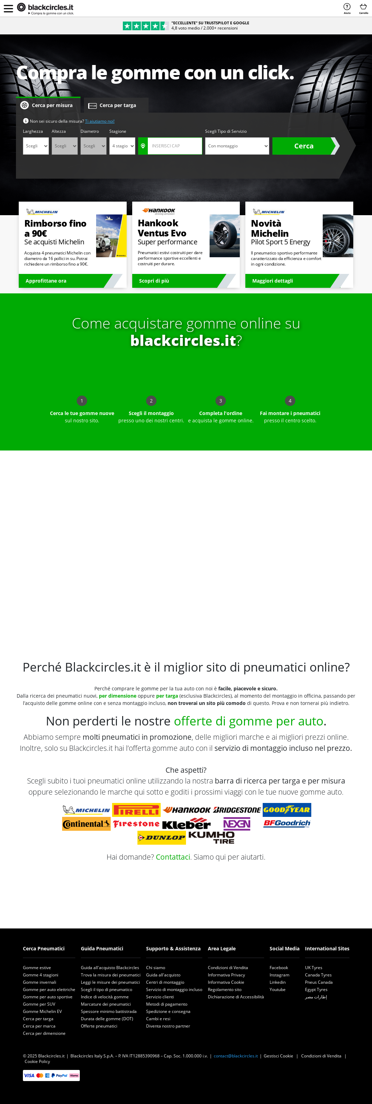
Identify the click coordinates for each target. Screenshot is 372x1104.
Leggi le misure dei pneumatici (110, 982)
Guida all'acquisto (163, 975)
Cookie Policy (37, 1061)
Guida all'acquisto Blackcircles (110, 968)
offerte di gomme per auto (248, 721)
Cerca (304, 146)
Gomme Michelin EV (42, 1011)
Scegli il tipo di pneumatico (106, 989)
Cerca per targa (38, 1019)
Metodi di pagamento (166, 1004)
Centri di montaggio (165, 982)
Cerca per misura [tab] (46, 105)
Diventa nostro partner (168, 1026)
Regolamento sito (225, 989)
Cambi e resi (158, 1019)
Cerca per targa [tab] (112, 105)
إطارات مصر (316, 997)
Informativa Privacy (226, 975)
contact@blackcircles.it (236, 1056)
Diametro (90, 131)
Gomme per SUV (39, 1004)
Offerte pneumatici (99, 1026)
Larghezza (33, 131)
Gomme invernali (39, 982)
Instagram (279, 975)
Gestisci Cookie (278, 1056)
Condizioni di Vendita (228, 968)
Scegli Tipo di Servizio (226, 131)
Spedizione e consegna (168, 1011)
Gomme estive (37, 968)
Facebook (279, 968)
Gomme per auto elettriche (49, 989)
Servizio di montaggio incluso (174, 989)
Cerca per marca (39, 1026)
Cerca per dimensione (44, 1033)
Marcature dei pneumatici (106, 1004)
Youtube (278, 989)
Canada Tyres (318, 975)
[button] (8, 8)
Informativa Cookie (226, 982)
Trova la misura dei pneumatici (111, 975)
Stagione (117, 131)
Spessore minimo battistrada (109, 1011)
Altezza (59, 131)
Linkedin (278, 982)
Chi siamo (155, 968)
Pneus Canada (319, 982)
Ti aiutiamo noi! (100, 121)
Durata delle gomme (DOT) (107, 1019)
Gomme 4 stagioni (40, 975)
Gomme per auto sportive (48, 997)
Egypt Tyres (316, 989)
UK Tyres (313, 968)
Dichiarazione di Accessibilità (236, 997)
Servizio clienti (160, 997)
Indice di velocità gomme (105, 997)
